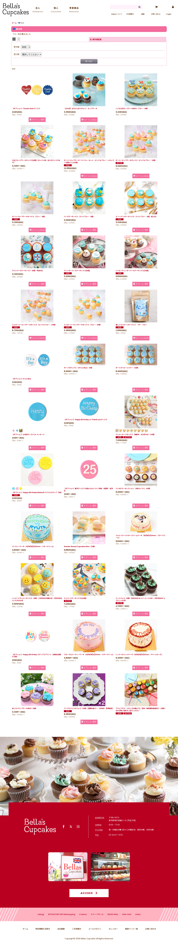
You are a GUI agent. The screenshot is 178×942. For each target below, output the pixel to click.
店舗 (142, 14)
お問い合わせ (155, 14)
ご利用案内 (130, 14)
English (168, 14)
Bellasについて (116, 14)
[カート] (156, 7)
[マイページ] (172, 7)
